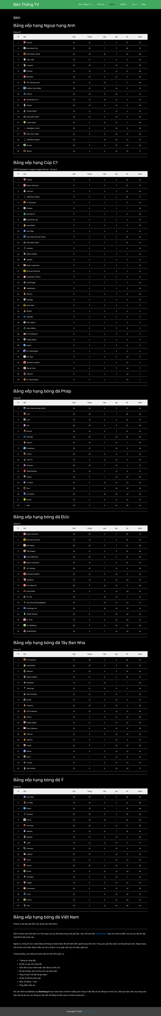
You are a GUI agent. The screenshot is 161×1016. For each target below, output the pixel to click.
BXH (114, 4)
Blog (144, 4)
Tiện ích (102, 4)
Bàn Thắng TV (26, 4)
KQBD (124, 4)
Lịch (135, 4)
